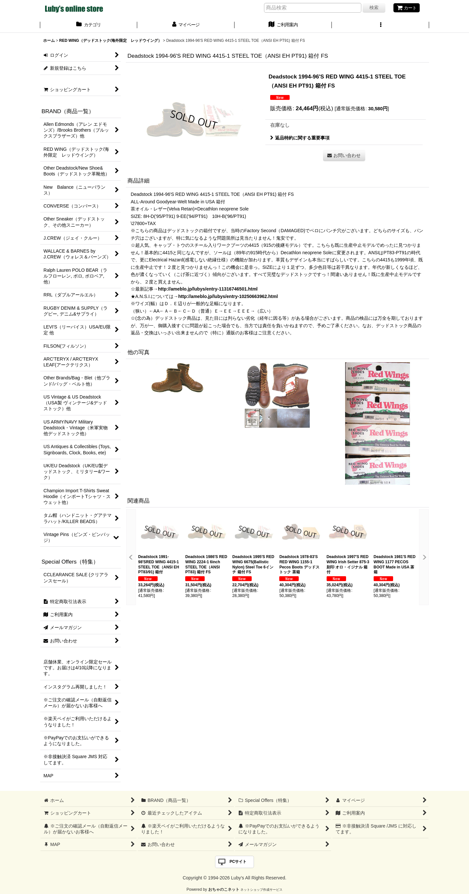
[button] (380, 25)
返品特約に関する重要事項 (300, 137)
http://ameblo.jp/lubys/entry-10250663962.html (228, 296)
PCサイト (238, 861)
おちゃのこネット (223, 889)
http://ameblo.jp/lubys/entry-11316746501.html (208, 289)
